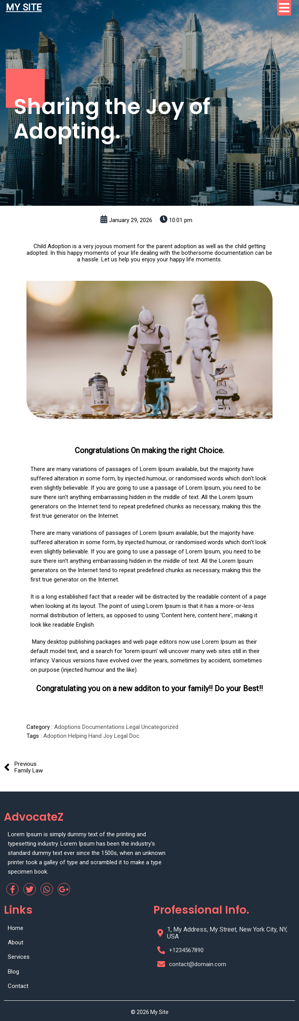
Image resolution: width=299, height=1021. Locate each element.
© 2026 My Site (150, 1012)
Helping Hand (85, 735)
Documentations (104, 726)
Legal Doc (126, 735)
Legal (133, 726)
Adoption (55, 735)
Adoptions (68, 726)
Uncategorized (159, 726)
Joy (108, 735)
